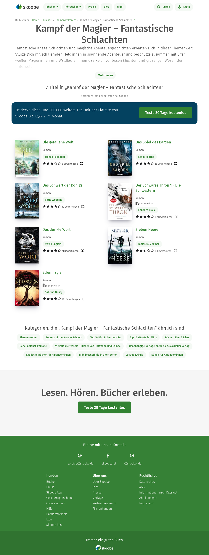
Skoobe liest (54, 525)
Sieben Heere (147, 229)
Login (184, 7)
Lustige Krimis (134, 354)
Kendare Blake (147, 210)
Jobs (95, 487)
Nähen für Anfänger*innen (167, 354)
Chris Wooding (53, 199)
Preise (92, 6)
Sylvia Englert (53, 244)
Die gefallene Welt (58, 142)
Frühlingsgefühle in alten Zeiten (98, 354)
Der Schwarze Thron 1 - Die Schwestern (158, 188)
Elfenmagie (52, 272)
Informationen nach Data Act (158, 492)
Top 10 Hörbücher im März (105, 337)
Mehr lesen (105, 75)
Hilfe (120, 6)
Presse (97, 492)
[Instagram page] (132, 459)
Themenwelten (64, 20)
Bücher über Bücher (177, 337)
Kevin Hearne (146, 156)
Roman (47, 150)
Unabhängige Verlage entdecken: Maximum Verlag (159, 346)
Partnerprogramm (104, 503)
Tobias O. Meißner (148, 244)
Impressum (146, 503)
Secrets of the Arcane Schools (64, 337)
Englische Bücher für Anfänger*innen (48, 354)
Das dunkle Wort (56, 229)
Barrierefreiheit (56, 514)
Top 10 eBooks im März (143, 337)
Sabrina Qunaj (53, 292)
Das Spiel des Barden (153, 142)
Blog (106, 6)
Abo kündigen (148, 498)
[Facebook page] (109, 459)
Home (35, 20)
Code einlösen (55, 503)
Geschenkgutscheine (59, 498)
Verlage (98, 498)
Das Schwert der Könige (63, 185)
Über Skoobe (101, 481)
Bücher (51, 6)
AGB (142, 487)
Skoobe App (54, 492)
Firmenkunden (102, 508)
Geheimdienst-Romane (33, 346)
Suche (163, 7)
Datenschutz (147, 481)
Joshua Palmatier (55, 156)
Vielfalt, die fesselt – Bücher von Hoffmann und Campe (88, 346)
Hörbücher (72, 6)
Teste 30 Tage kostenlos (165, 112)
